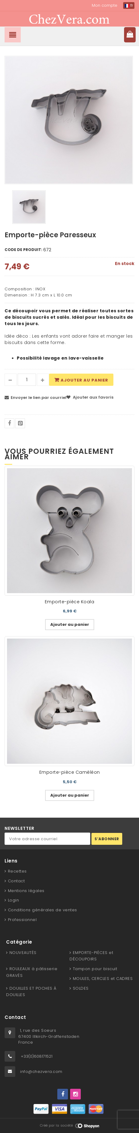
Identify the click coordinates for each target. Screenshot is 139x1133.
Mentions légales (26, 891)
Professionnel (22, 920)
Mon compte (104, 5)
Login (13, 900)
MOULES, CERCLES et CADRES (103, 978)
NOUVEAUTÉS (23, 953)
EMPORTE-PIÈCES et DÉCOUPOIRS (91, 956)
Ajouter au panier (84, 380)
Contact (16, 881)
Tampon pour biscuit (95, 969)
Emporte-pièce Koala (69, 602)
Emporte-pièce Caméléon (69, 772)
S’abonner (106, 838)
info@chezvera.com (41, 1071)
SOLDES (81, 988)
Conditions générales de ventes (42, 910)
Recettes (17, 871)
